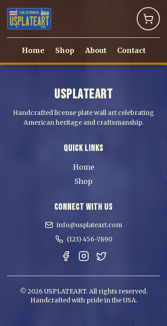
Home (33, 50)
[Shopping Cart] (148, 18)
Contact (131, 50)
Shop (64, 50)
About (95, 50)
